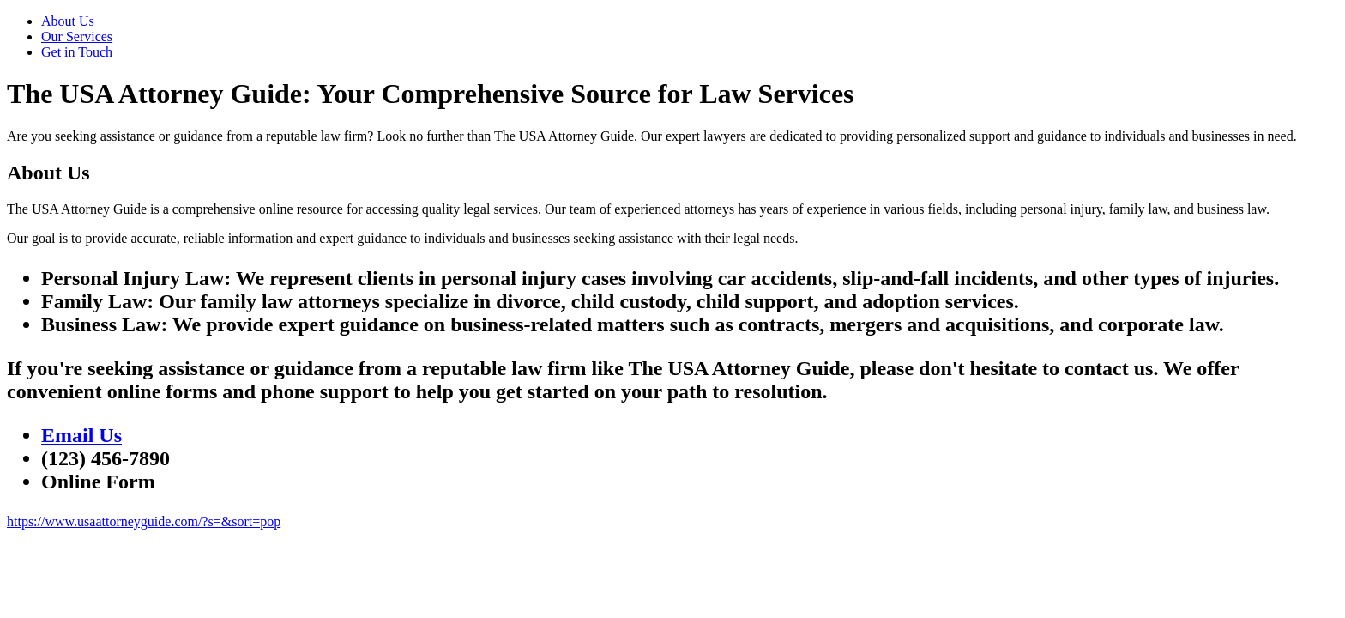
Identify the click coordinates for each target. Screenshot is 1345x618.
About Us (67, 21)
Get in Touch (76, 52)
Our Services (76, 36)
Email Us (81, 435)
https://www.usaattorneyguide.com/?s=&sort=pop (143, 521)
